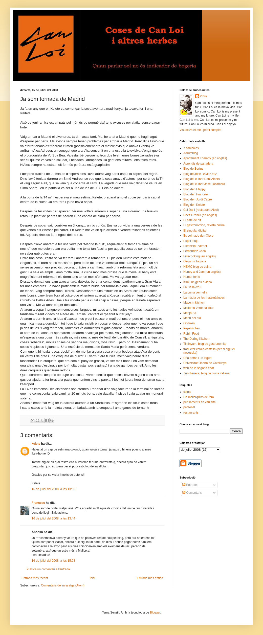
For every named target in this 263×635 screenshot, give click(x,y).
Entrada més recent (34, 578)
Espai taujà (190, 241)
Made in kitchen (194, 302)
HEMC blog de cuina (197, 266)
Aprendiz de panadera (198, 163)
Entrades (190, 485)
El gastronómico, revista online (204, 225)
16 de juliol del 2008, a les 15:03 (53, 560)
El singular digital (194, 230)
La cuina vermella (195, 292)
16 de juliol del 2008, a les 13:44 (53, 518)
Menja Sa (189, 313)
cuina (187, 392)
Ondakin (189, 323)
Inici (92, 578)
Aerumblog (190, 153)
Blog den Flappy (194, 189)
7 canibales (191, 148)
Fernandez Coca (194, 251)
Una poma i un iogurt (197, 358)
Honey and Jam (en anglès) (202, 272)
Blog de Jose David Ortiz (200, 174)
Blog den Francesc (196, 194)
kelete (36, 443)
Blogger (155, 612)
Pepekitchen (191, 328)
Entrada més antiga (150, 578)
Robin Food (191, 333)
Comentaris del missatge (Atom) (62, 585)
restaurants (191, 412)
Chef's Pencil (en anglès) (200, 215)
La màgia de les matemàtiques (204, 297)
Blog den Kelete (194, 205)
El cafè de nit (192, 220)
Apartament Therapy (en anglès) (205, 158)
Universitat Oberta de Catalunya (205, 363)
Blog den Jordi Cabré (197, 199)
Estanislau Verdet (195, 246)
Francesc (38, 503)
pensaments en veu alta (199, 402)
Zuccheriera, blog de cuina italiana (206, 373)
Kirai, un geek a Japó (197, 282)
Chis (203, 96)
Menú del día (192, 318)
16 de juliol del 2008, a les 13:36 (53, 489)
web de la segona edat (198, 368)
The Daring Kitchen (196, 339)
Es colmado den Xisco (198, 235)
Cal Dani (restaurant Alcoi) (201, 210)
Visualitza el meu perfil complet (200, 130)
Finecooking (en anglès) (199, 256)
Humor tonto (191, 277)
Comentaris (192, 492)
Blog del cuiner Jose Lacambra (204, 184)
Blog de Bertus (193, 168)
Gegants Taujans (194, 261)
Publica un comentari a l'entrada (48, 569)
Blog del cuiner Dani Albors (201, 179)
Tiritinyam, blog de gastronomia (204, 344)
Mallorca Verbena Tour (198, 308)
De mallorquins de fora (198, 397)
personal (189, 407)
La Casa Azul (192, 287)
